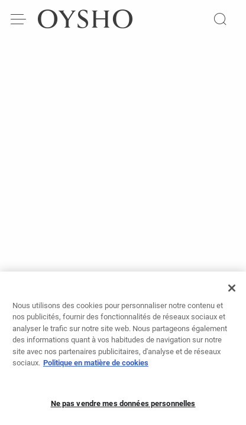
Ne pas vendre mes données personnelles (123, 407)
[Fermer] (232, 292)
